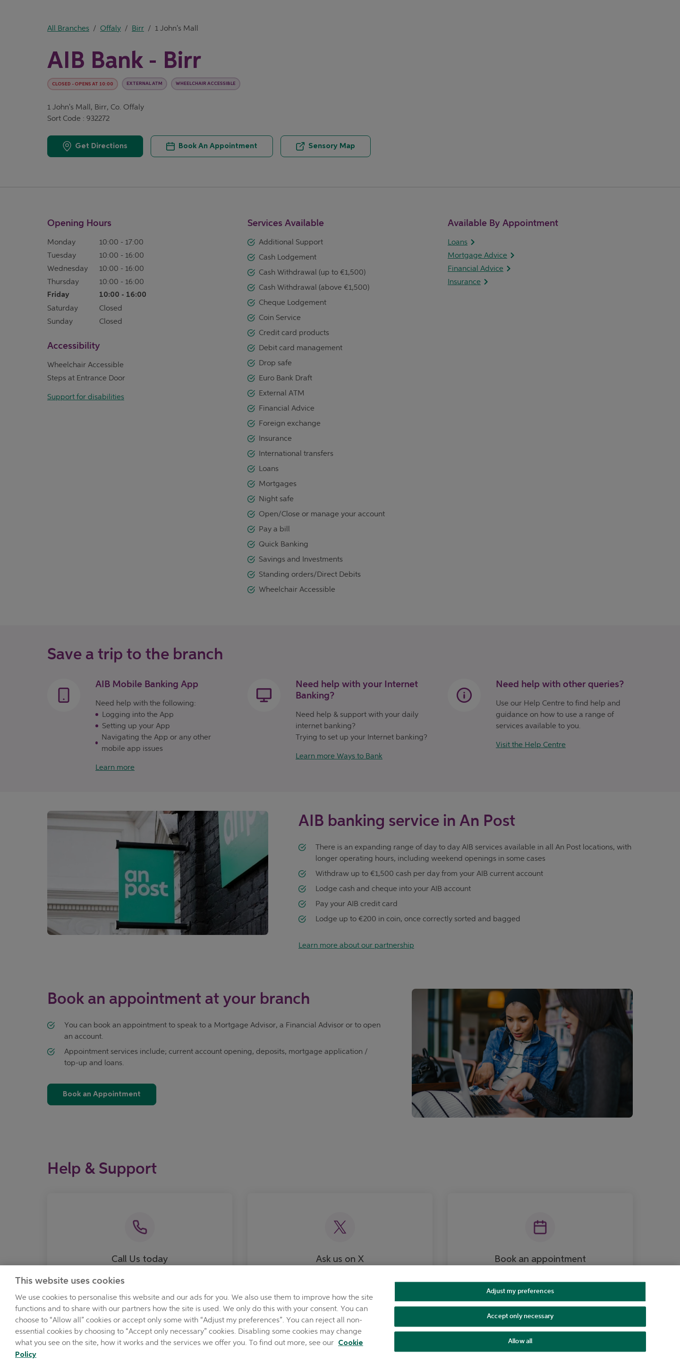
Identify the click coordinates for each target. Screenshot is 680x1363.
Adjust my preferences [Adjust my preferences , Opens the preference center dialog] (520, 1298)
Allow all (520, 1347)
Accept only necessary (520, 1322)
